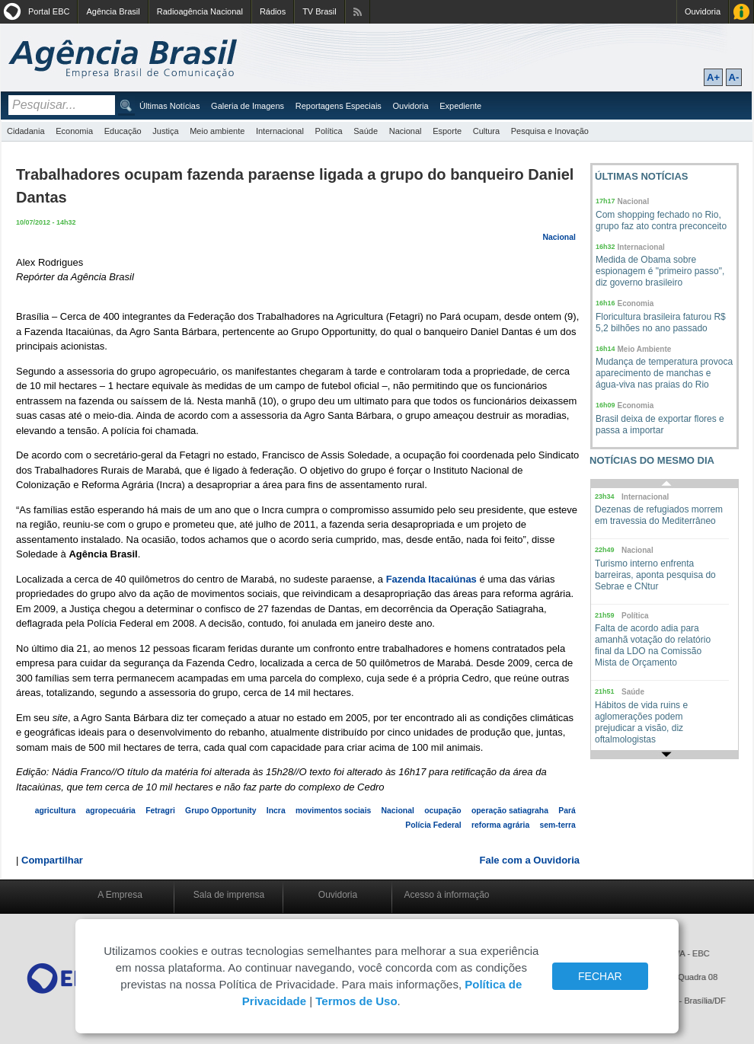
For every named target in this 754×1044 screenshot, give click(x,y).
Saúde (365, 131)
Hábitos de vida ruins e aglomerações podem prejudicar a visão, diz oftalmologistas (641, 722)
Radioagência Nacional (200, 11)
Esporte (447, 131)
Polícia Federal (433, 825)
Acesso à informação (446, 894)
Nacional (405, 131)
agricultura (55, 810)
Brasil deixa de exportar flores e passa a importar (660, 424)
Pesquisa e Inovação (550, 131)
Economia (74, 131)
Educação (123, 131)
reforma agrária (500, 825)
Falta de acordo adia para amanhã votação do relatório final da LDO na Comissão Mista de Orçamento (653, 645)
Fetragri (160, 810)
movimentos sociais (333, 810)
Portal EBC (48, 11)
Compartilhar (52, 860)
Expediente (460, 105)
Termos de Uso (356, 1001)
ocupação (443, 810)
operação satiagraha (509, 810)
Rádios (273, 11)
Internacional (280, 131)
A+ (713, 77)
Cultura (486, 131)
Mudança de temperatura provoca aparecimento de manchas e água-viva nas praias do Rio (664, 373)
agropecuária (111, 810)
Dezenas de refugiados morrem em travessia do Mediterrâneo (659, 515)
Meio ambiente (217, 131)
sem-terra (557, 825)
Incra (276, 810)
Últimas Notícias (169, 105)
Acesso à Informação (741, 12)
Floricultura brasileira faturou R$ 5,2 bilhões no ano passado (661, 322)
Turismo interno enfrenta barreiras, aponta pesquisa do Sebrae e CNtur (655, 575)
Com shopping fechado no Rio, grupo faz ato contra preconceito (661, 220)
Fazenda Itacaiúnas (431, 579)
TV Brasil (319, 11)
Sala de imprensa (228, 894)
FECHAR (600, 976)
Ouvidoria (702, 11)
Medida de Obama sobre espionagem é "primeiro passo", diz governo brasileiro (660, 271)
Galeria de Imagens (247, 105)
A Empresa (119, 894)
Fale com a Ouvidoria (530, 860)
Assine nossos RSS (357, 12)
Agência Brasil (112, 11)
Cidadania (26, 131)
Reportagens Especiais (339, 105)
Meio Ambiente (645, 349)
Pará (567, 810)
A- (734, 77)
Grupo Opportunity (221, 810)
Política (329, 131)
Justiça (165, 131)
